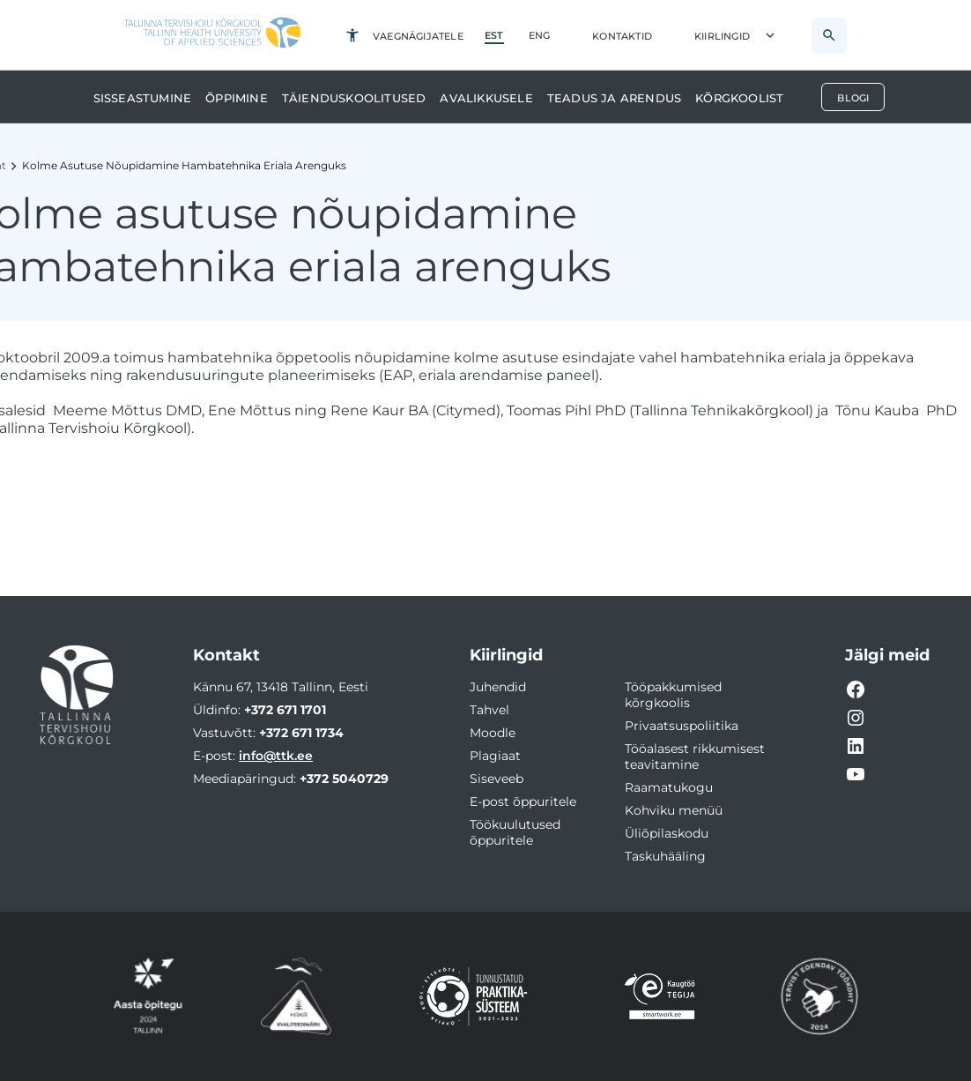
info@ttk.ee (276, 756)
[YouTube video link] (855, 774)
